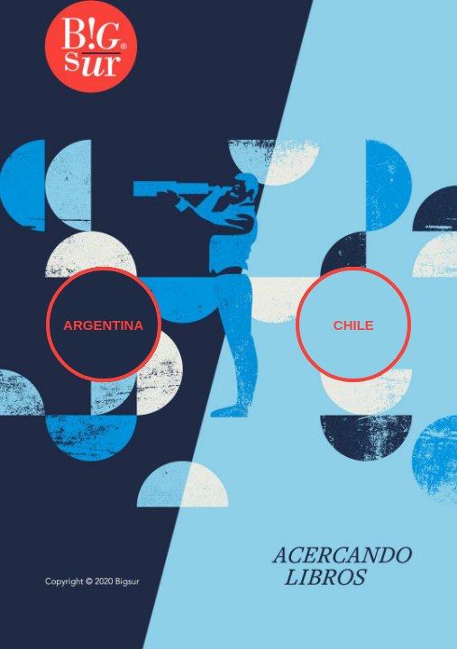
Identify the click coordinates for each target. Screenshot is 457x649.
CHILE (354, 325)
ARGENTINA (103, 325)
